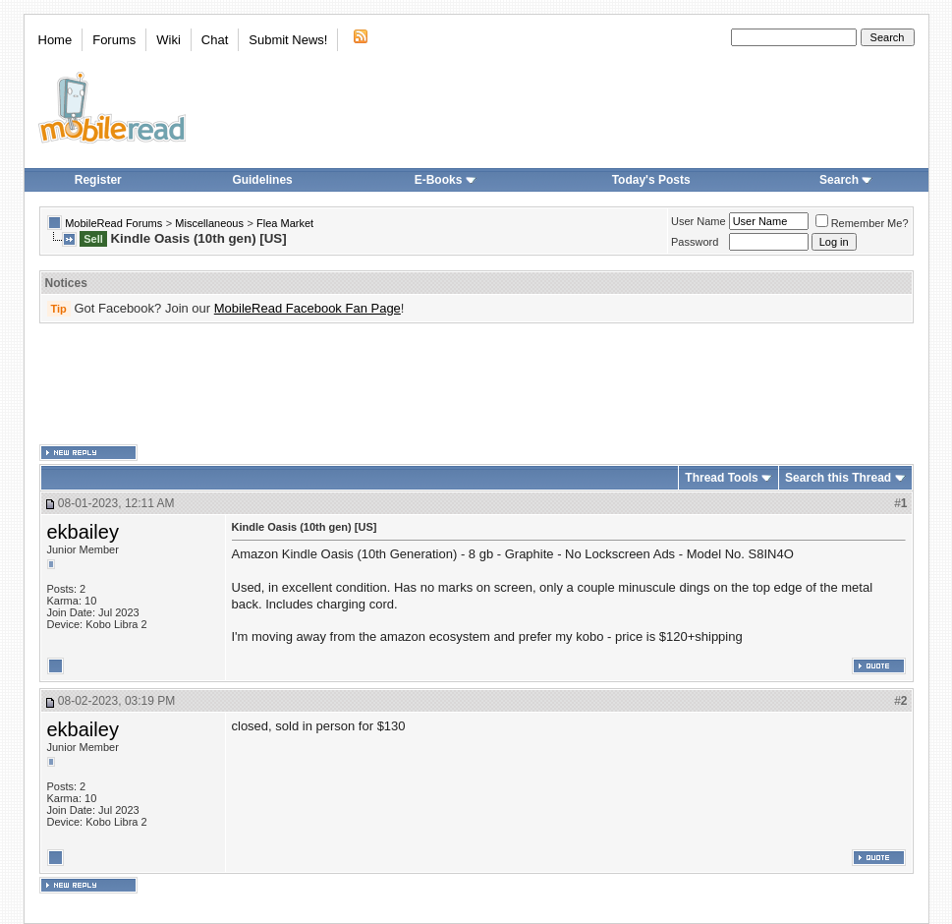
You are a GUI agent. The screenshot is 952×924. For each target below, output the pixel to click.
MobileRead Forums (113, 223)
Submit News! (288, 39)
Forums (114, 39)
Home (55, 39)
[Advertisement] (476, 384)
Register (98, 180)
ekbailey (83, 532)
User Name (698, 221)
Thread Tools (721, 478)
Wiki (168, 39)
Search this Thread (838, 478)
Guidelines (262, 180)
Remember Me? (862, 223)
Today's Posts (651, 180)
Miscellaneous (209, 223)
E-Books (445, 180)
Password (694, 242)
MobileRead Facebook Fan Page (307, 308)
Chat (214, 39)
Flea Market (284, 223)
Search (845, 180)
